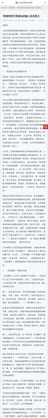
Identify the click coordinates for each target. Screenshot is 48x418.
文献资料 (12, 8)
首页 (5, 8)
